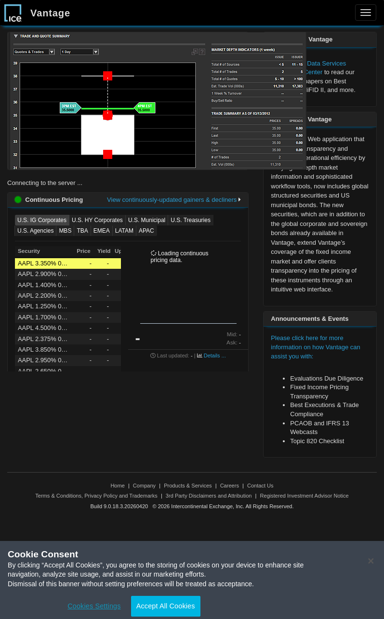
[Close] (371, 563)
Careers (229, 485)
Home (117, 485)
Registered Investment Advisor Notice (304, 496)
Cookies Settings (93, 608)
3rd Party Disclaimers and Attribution (209, 496)
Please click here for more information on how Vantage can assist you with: (315, 346)
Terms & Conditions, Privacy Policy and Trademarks (96, 496)
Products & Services (188, 485)
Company (144, 485)
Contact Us (260, 485)
